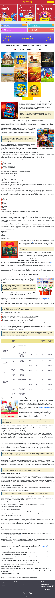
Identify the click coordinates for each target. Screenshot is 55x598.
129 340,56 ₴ (27, 38)
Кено (2, 586)
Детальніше (9, 19)
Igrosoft (2, 584)
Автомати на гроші (18, 582)
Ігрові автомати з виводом (19, 584)
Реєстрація (50, 1)
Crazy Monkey (30, 242)
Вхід (45, 1)
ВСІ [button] (15, 49)
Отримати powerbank (27, 19)
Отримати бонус (45, 19)
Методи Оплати (45, 546)
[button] (26, 22)
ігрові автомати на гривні (44, 407)
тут (20, 534)
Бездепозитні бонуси (45, 298)
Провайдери (3, 582)
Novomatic (3, 585)
